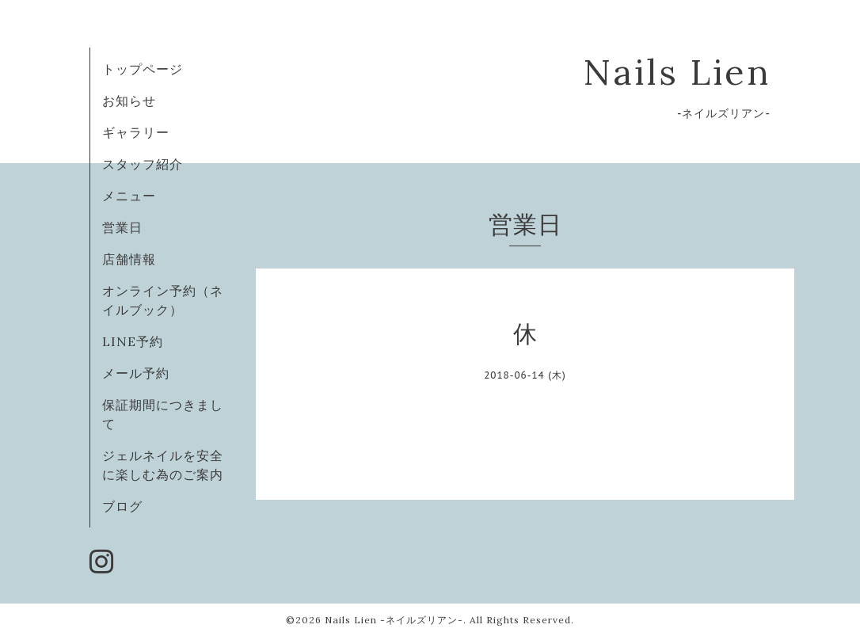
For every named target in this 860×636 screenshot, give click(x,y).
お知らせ (129, 101)
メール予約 (135, 373)
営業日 (122, 227)
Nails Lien (677, 71)
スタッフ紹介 (142, 164)
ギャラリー (135, 132)
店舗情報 (129, 259)
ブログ (122, 506)
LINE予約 (132, 341)
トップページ (142, 69)
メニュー (129, 196)
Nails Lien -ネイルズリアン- (394, 620)
